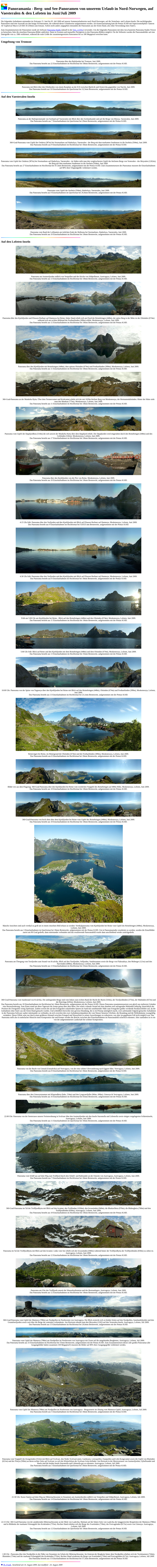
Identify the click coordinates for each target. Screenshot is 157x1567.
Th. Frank (7, 1565)
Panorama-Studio (54, 30)
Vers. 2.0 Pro (78, 30)
